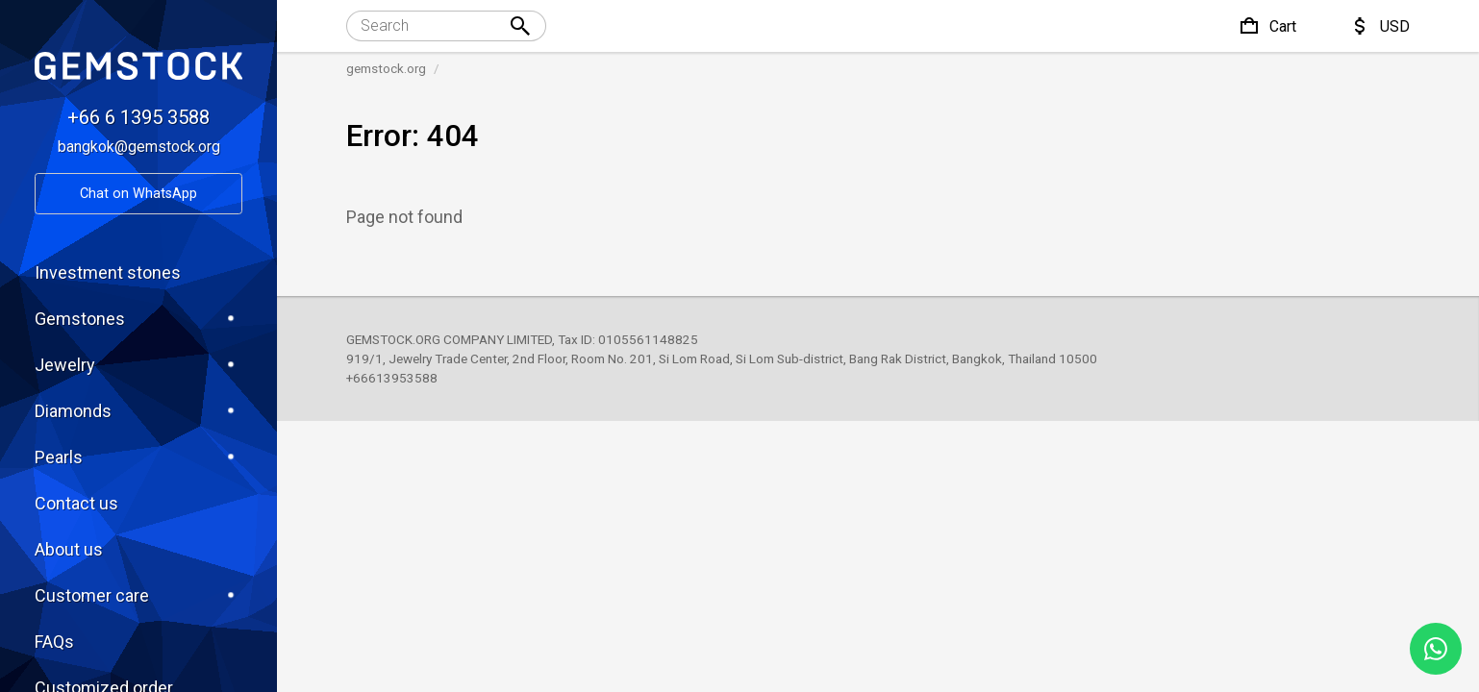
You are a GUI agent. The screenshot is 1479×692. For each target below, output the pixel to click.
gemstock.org (386, 68)
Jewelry (138, 364)
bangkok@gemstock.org (139, 146)
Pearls (138, 456)
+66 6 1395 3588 (138, 117)
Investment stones (108, 272)
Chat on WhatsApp (138, 193)
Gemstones (138, 318)
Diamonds (138, 410)
